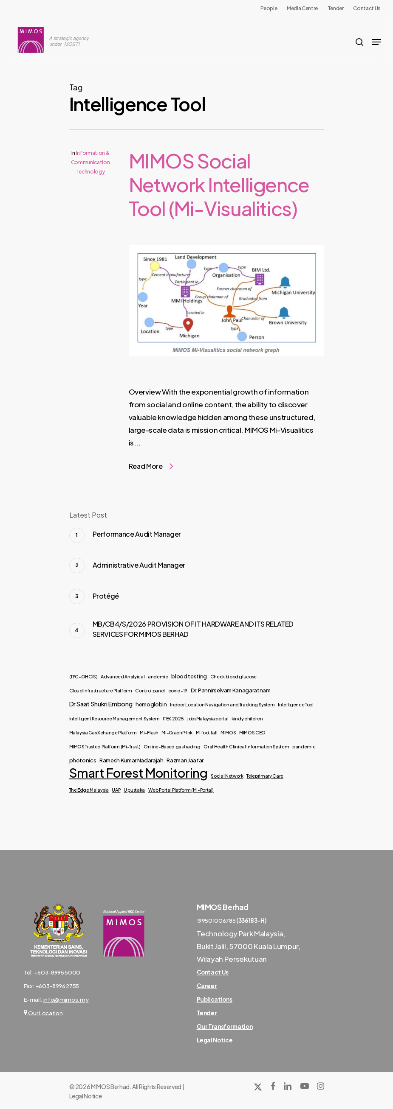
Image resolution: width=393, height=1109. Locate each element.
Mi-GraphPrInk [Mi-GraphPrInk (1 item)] (176, 732)
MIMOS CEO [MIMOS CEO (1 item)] (252, 732)
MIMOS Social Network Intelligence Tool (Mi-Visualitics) (219, 184)
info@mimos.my (66, 999)
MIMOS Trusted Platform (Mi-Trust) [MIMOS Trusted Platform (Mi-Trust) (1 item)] (105, 746)
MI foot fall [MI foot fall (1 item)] (207, 732)
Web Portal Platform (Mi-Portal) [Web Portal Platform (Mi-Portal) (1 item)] (181, 790)
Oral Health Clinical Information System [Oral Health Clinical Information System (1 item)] (246, 746)
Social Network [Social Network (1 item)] (227, 776)
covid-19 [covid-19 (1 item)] (177, 690)
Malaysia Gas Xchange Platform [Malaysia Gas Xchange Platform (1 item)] (103, 732)
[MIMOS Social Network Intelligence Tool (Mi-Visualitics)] (226, 379)
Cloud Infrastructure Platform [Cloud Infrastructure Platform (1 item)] (100, 690)
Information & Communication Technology (90, 162)
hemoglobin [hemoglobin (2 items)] (151, 704)
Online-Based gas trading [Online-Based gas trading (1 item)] (172, 746)
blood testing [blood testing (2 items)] (189, 676)
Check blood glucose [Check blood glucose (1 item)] (233, 676)
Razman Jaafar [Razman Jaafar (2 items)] (185, 760)
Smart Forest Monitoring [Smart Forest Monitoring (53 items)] (138, 773)
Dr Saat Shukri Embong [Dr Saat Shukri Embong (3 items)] (101, 704)
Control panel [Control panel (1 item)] (150, 690)
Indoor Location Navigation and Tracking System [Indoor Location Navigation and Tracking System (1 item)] (222, 704)
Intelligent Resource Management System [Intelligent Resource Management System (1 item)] (114, 718)
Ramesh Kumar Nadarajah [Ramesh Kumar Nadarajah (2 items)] (131, 760)
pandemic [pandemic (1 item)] (303, 746)
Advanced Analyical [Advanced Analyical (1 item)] (122, 676)
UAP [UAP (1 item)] (116, 790)
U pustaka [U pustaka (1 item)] (134, 790)
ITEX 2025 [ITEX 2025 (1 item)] (173, 718)
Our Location (43, 1013)
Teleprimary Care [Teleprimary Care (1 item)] (264, 776)
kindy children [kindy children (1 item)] (247, 718)
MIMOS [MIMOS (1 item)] (228, 732)
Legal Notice (85, 1096)
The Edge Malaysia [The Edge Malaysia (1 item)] (89, 790)
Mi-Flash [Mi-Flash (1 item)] (149, 732)
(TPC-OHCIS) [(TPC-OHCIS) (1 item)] (83, 676)
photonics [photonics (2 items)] (82, 760)
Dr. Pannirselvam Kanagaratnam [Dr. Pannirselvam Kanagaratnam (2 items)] (231, 690)
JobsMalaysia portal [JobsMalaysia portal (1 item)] (208, 718)
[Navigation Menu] (376, 42)
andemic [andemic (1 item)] (158, 676)
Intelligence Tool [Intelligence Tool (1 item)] (295, 704)
